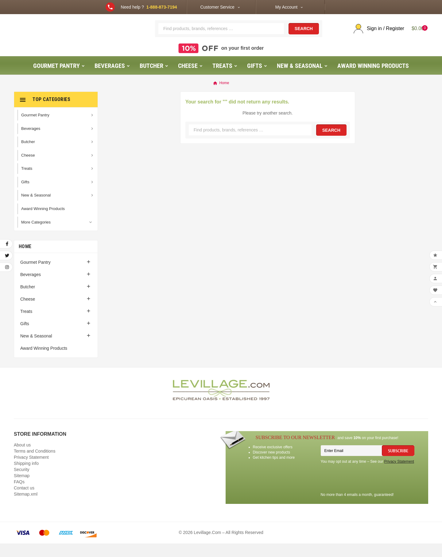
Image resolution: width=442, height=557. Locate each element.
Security (21, 483)
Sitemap (21, 489)
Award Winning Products (43, 361)
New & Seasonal (36, 349)
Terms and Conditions (34, 464)
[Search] (221, 35)
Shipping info (26, 476)
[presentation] (367, 492)
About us (22, 458)
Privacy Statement (31, 470)
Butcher (27, 300)
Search (304, 35)
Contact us (24, 501)
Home (25, 260)
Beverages (30, 288)
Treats (26, 324)
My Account (286, 7)
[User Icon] (376, 35)
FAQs (19, 495)
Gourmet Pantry (35, 275)
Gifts (24, 337)
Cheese (27, 312)
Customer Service (217, 7)
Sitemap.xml (25, 507)
